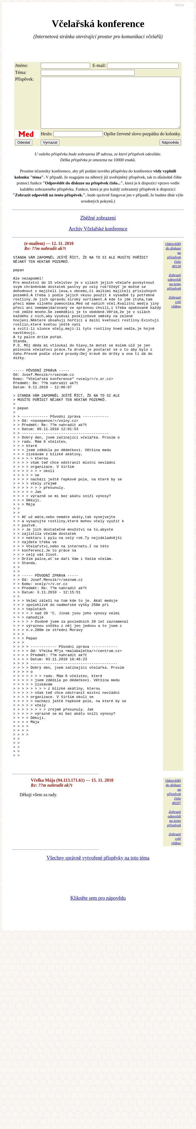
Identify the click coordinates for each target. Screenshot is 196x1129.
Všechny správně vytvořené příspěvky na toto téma (98, 970)
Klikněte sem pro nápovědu (97, 1010)
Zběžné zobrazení (98, 228)
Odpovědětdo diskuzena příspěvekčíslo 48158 (173, 265)
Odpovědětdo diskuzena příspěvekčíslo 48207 (173, 903)
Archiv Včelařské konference (98, 239)
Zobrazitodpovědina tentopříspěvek (174, 291)
